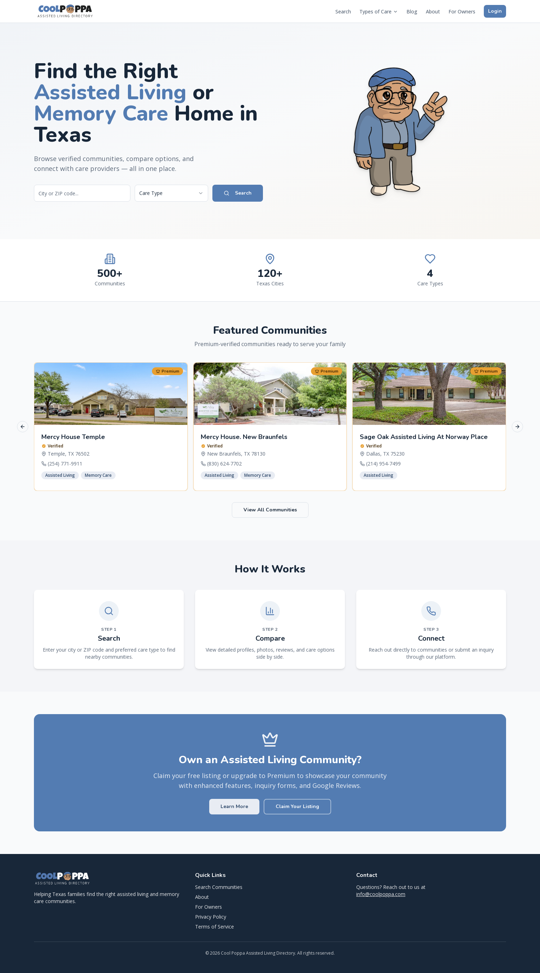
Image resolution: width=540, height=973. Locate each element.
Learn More (234, 806)
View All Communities (270, 509)
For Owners (461, 11)
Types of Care (378, 11)
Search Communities (218, 887)
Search (343, 11)
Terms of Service (214, 926)
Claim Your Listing (297, 806)
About (433, 11)
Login (495, 11)
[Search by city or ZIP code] (82, 193)
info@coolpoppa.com (380, 894)
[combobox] (171, 193)
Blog (411, 11)
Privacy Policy (210, 916)
